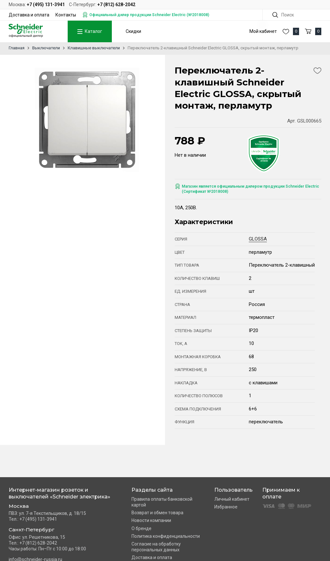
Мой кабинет (263, 31)
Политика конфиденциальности (165, 536)
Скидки (133, 31)
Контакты (65, 14)
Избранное (226, 506)
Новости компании (151, 520)
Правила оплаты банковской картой (161, 502)
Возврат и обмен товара (157, 512)
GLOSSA (258, 239)
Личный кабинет (231, 499)
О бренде (141, 528)
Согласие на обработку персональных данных (156, 546)
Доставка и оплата (29, 14)
